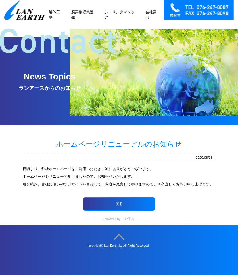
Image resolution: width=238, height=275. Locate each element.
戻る (119, 204)
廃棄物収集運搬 (82, 14)
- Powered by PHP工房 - (119, 219)
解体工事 (54, 14)
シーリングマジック (120, 14)
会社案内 (151, 14)
